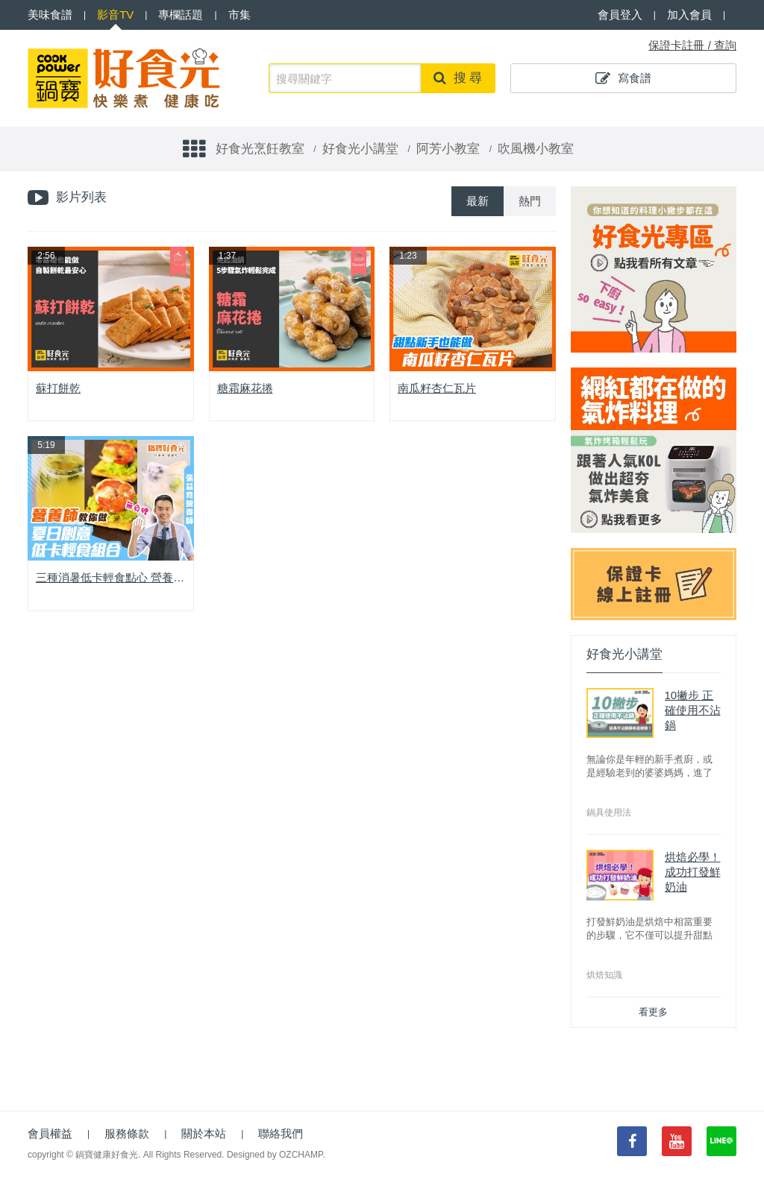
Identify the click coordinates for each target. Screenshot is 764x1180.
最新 (477, 201)
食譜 (50, 14)
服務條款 (126, 1133)
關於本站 (203, 1133)
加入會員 (689, 14)
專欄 (180, 14)
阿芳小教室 (448, 149)
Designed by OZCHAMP (275, 1154)
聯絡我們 (280, 1133)
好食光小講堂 (360, 149)
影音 (115, 14)
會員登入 (620, 14)
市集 (239, 14)
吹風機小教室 (536, 149)
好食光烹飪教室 (260, 149)
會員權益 (50, 1133)
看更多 (653, 1011)
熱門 (530, 201)
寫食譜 (623, 78)
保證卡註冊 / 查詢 (692, 45)
